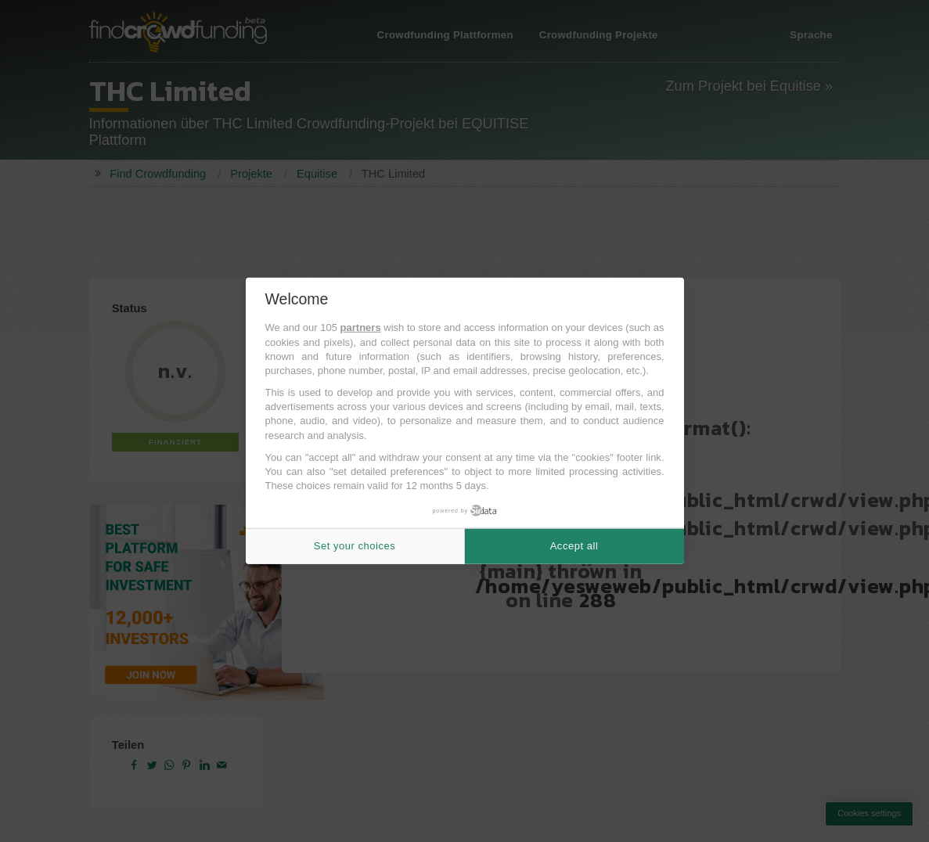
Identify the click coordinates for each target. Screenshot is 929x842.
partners (360, 327)
